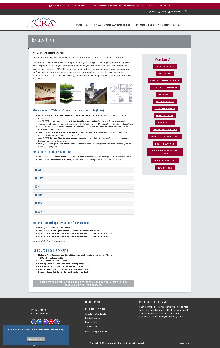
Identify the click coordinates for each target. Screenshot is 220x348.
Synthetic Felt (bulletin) (61, 159)
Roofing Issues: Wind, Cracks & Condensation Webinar (76, 230)
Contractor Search (118, 25)
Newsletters (164, 122)
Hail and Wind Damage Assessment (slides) (69, 138)
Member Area (145, 25)
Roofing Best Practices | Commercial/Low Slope (60, 266)
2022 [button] (40, 186)
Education (165, 94)
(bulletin (67, 156)
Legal (141, 343)
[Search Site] (186, 12)
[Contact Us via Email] (57, 321)
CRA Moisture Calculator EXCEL (53, 260)
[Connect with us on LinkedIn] (39, 321)
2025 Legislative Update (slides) (65, 132)
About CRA (93, 25)
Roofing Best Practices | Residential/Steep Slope (61, 263)
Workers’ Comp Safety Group (164, 152)
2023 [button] (40, 178)
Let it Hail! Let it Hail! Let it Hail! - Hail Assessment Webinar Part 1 (81, 236)
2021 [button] (40, 195)
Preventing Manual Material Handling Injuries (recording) (76, 115)
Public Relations (164, 144)
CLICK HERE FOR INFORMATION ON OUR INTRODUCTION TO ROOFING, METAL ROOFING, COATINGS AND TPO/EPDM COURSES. (83, 283)
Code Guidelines (165, 66)
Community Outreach (165, 129)
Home (79, 25)
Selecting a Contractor (96, 314)
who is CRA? (164, 73)
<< (34, 52)
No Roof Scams (92, 317)
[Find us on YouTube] (51, 321)
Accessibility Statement (96, 331)
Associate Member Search (164, 80)
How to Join (91, 321)
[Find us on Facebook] (34, 321)
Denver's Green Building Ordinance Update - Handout (63, 272)
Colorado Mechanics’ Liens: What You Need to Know (88, 126)
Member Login (95, 309)
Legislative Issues (165, 108)
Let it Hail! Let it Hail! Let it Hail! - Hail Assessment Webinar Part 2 (81, 233)
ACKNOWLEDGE (35, 339)
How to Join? (164, 168)
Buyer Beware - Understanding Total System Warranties (64, 269)
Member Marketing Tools (165, 136)
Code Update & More (60, 227)
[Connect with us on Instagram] (45, 321)
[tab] (83, 170)
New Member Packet (165, 160)
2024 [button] (40, 170)
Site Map (184, 343)
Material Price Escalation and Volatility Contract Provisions (66, 255)
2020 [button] (40, 203)
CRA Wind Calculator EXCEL (50, 258)
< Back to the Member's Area (50, 52)
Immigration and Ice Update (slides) (66, 143)
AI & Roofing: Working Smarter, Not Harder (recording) (94, 121)
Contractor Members (165, 87)
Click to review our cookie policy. (48, 329)
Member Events (164, 115)
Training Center (92, 326)
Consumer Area (169, 25)
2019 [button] (40, 211)
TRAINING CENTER (165, 101)
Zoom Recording (92, 132)
